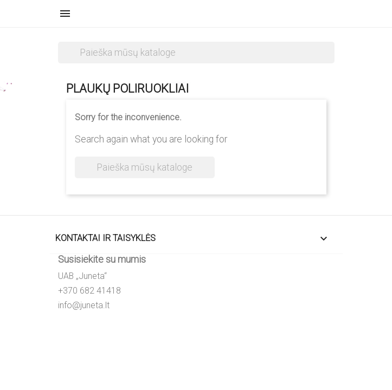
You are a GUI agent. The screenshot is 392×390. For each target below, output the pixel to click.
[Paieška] (196, 52)
